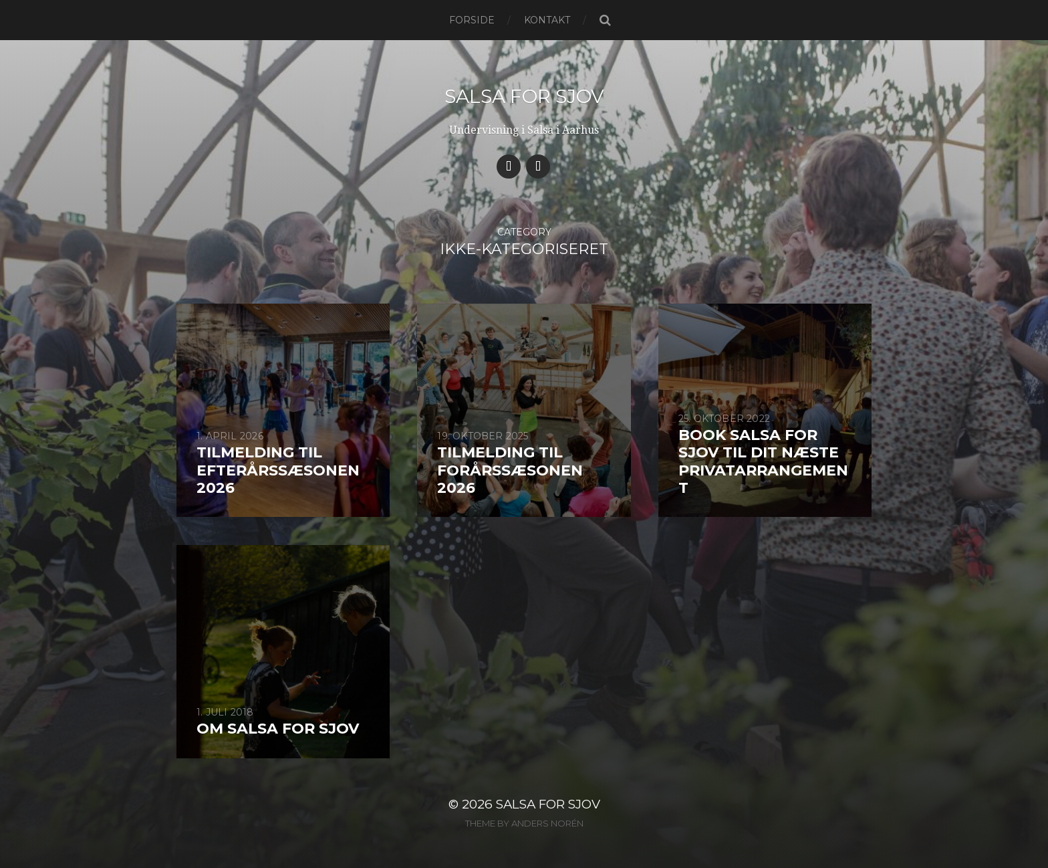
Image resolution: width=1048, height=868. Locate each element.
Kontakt (547, 20)
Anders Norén (547, 823)
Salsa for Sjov (524, 96)
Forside (472, 20)
